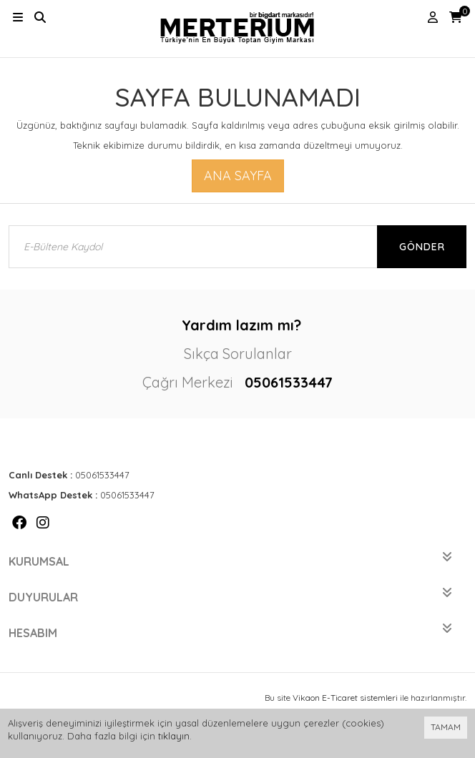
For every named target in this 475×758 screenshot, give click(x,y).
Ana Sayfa (238, 175)
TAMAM (446, 727)
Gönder (422, 246)
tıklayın (174, 736)
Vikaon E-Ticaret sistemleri (345, 697)
